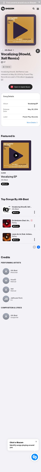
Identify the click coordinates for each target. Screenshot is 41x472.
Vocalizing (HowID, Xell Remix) (24, 207)
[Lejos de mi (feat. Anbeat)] (7, 237)
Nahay (14, 223)
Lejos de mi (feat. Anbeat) (22, 234)
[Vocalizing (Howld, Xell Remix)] (38, 51)
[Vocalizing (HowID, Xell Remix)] (7, 210)
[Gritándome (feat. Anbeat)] (7, 223)
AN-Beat (15, 209)
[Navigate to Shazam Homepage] (8, 9)
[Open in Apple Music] (20, 87)
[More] (34, 212)
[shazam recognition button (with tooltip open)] (34, 457)
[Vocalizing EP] (16, 162)
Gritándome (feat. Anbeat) (22, 220)
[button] (39, 2)
